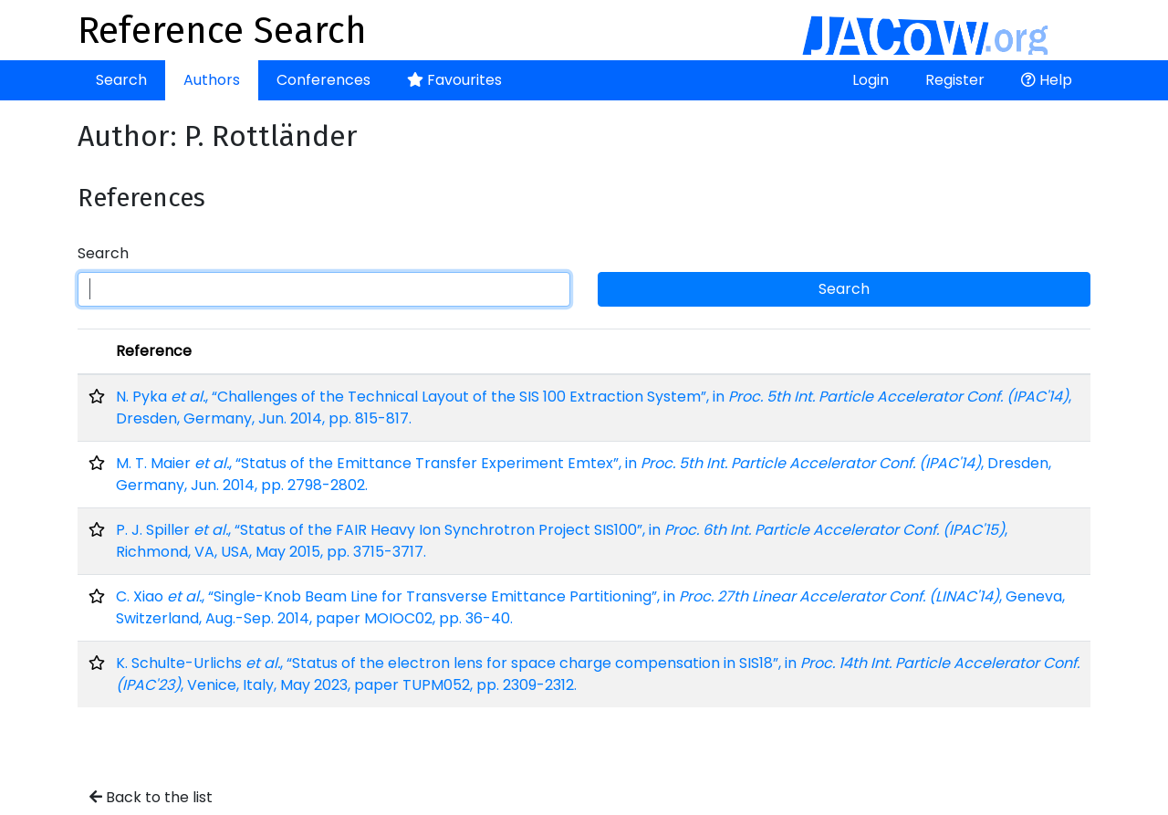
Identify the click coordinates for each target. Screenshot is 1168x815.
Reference (154, 350)
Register (955, 79)
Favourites (454, 79)
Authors (211, 79)
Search (121, 79)
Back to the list (151, 797)
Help (1046, 79)
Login (870, 79)
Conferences (323, 79)
